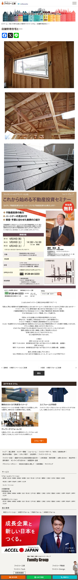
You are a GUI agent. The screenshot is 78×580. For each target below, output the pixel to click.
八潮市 (9, 481)
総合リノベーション (9, 512)
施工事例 (12, 451)
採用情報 (39, 464)
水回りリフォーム (23, 512)
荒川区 (32, 478)
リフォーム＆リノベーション (11, 476)
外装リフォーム (36, 512)
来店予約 (72, 458)
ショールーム (32, 451)
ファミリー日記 (7, 458)
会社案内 (33, 454)
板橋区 (24, 478)
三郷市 (19, 481)
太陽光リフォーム (49, 512)
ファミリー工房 (19, 565)
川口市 (24, 481)
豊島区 (58, 478)
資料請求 (6, 460)
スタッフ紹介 (23, 454)
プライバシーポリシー (10, 464)
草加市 (14, 481)
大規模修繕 (6, 489)
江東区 (48, 478)
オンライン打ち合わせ (18, 460)
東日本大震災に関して (26, 464)
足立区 (9, 478)
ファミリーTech (19, 569)
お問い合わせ (62, 458)
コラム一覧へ (39, 440)
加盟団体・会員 (33, 460)
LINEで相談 (39, 577)
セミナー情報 (21, 451)
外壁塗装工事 (6, 491)
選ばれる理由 (7, 454)
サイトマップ (49, 464)
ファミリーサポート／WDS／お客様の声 (52, 451)
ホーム (5, 23)
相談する (65, 577)
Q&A (15, 454)
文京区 (53, 478)
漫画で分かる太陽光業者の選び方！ (26, 458)
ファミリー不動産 (58, 565)
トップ (4, 451)
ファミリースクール (44, 454)
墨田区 (44, 478)
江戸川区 (38, 478)
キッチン (5, 485)
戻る (39, 373)
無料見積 (13, 577)
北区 (28, 478)
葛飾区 (14, 478)
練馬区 (19, 478)
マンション (11, 485)
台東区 (63, 478)
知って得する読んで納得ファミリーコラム (22, 23)
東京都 (4, 478)
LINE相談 (44, 458)
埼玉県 (4, 481)
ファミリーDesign (58, 569)
